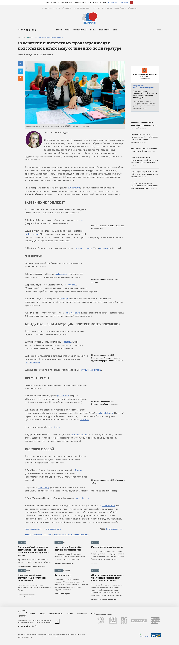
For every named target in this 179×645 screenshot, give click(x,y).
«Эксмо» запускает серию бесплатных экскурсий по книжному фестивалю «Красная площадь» (144, 178)
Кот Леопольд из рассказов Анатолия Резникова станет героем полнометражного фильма (144, 202)
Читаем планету (63, 616)
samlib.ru (72, 284)
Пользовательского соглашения (117, 2)
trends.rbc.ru (95, 369)
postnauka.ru (63, 395)
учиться (93, 30)
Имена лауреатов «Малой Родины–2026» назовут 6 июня (144, 166)
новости (59, 30)
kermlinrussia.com (79, 434)
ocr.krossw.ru (61, 274)
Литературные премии (62, 591)
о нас (115, 30)
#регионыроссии (29, 638)
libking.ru (63, 298)
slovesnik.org (74, 187)
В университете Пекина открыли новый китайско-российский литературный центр (34, 581)
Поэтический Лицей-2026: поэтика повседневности (68, 569)
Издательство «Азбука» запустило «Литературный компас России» (32, 619)
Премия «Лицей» (60, 542)
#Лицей (71, 584)
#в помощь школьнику (52, 529)
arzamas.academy (84, 248)
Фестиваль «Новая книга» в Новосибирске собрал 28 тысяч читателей (145, 132)
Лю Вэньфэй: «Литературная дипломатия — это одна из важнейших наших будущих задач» (33, 572)
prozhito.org (43, 487)
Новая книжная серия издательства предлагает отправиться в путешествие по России (34, 629)
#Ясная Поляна (59, 635)
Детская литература (147, 88)
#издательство (23, 636)
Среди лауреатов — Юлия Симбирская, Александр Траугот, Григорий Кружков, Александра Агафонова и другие (144, 104)
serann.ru (78, 220)
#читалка (94, 584)
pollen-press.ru (32, 234)
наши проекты (104, 30)
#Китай (35, 587)
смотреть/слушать (80, 30)
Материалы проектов (42, 534)
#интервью (41, 587)
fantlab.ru (84, 419)
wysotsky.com (82, 498)
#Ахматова (94, 641)
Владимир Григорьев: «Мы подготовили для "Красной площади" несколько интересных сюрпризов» (145, 155)
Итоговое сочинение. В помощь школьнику (49, 37)
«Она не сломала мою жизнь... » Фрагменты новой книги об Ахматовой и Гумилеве (107, 619)
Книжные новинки (24, 591)
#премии (67, 635)
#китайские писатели (25, 587)
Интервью (21, 542)
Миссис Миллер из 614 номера (107, 567)
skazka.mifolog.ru (104, 413)
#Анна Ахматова (110, 641)
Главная (28, 534)
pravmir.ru (84, 369)
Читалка (94, 542)
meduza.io (55, 427)
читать (67, 30)
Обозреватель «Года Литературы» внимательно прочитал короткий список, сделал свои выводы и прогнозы (70, 577)
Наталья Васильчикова (114, 529)
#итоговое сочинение (33, 529)
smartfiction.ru (73, 312)
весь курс (103, 248)
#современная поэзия (62, 584)
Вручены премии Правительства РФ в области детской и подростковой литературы (145, 94)
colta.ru (67, 341)
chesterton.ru (108, 505)
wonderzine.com (32, 362)
